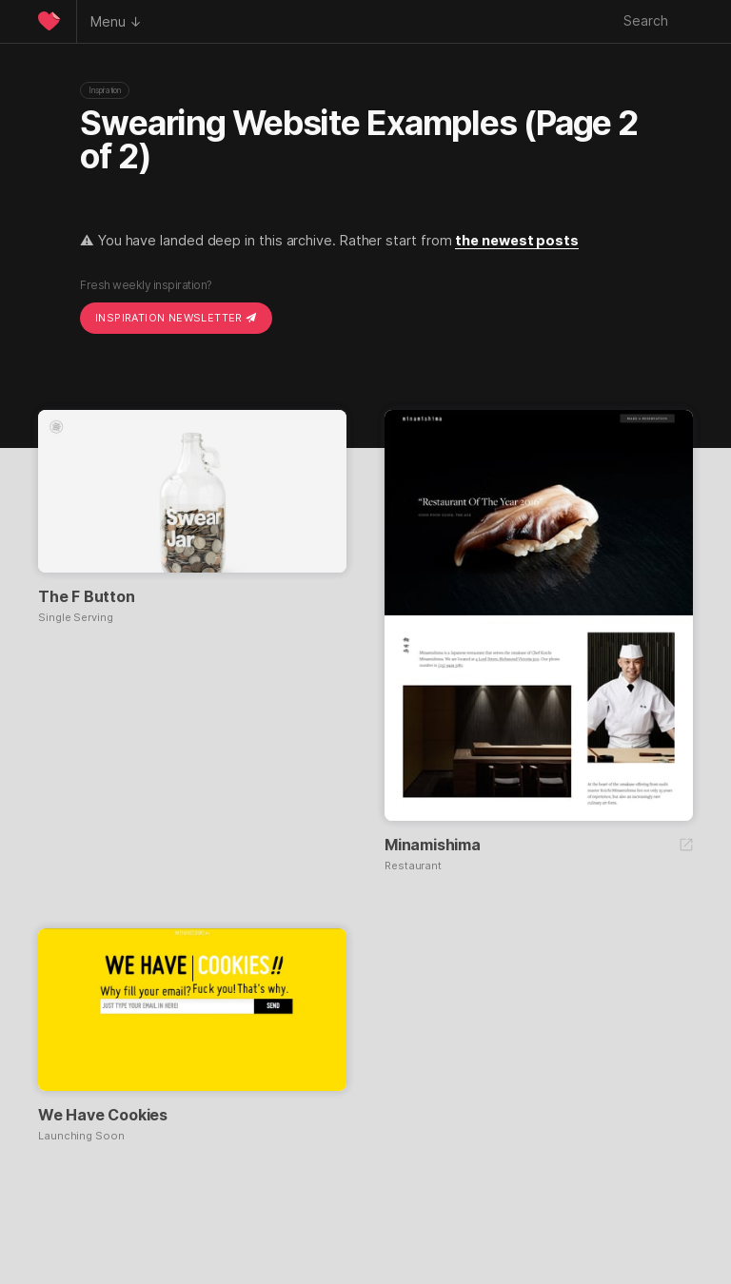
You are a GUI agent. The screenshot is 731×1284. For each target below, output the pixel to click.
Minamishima (433, 844)
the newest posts (517, 240)
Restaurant (413, 866)
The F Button (86, 596)
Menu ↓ (116, 21)
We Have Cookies (103, 1114)
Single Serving (75, 618)
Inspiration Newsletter (176, 317)
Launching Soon (81, 1136)
